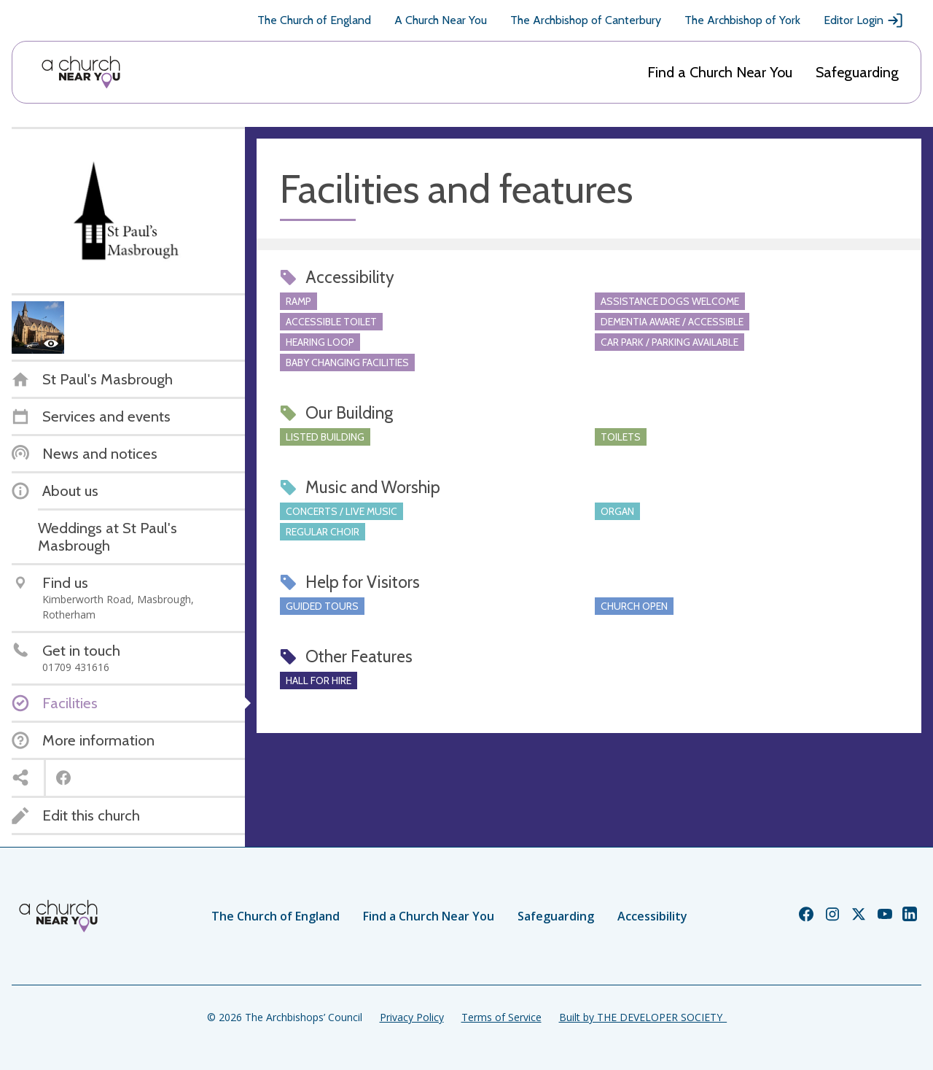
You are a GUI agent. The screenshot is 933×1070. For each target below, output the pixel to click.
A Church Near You (440, 20)
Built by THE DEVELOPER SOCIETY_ (643, 1017)
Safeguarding (857, 72)
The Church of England (314, 20)
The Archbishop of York (742, 20)
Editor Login (864, 20)
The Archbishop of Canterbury (585, 20)
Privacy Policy (412, 1017)
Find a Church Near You (719, 72)
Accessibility (652, 916)
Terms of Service (501, 1017)
